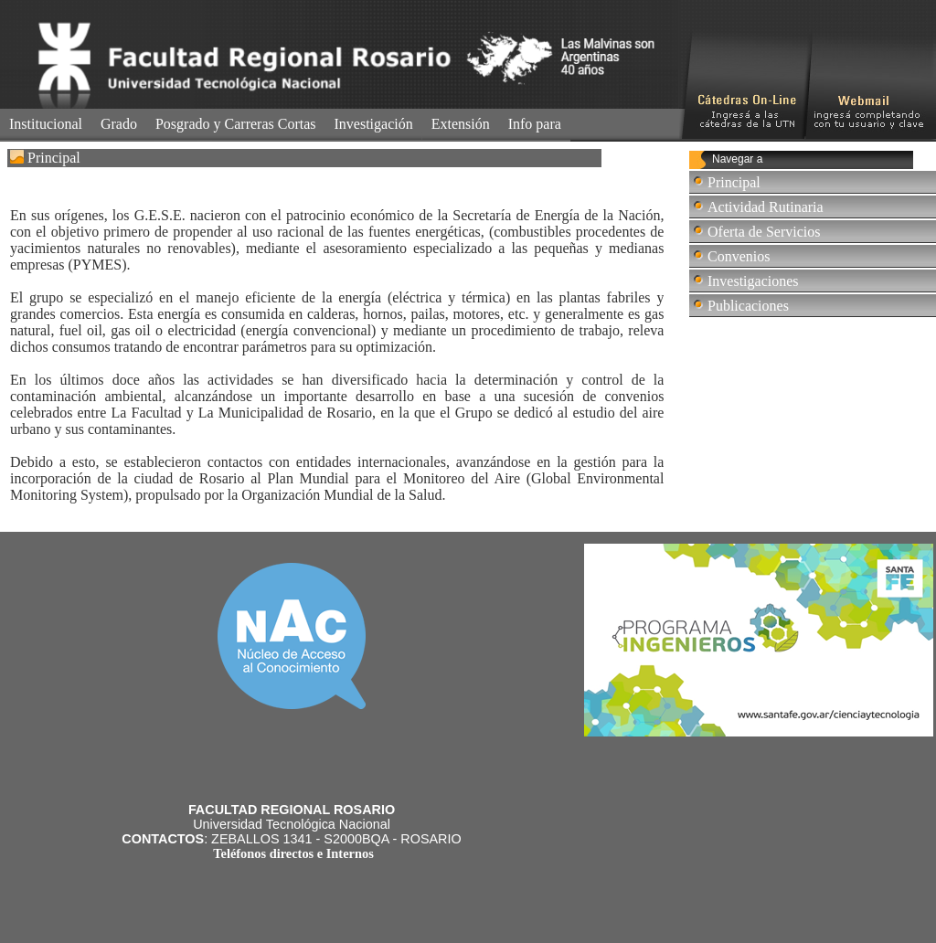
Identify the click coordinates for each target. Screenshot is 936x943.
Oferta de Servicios (764, 231)
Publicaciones (748, 305)
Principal (733, 182)
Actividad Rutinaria (765, 207)
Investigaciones (753, 281)
